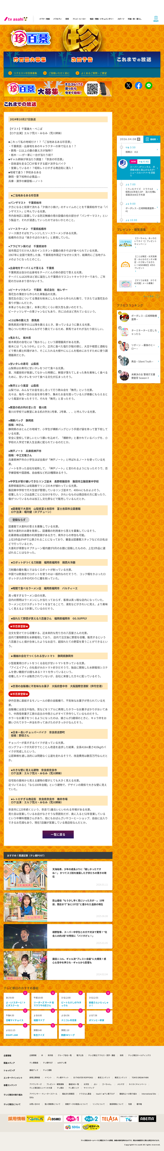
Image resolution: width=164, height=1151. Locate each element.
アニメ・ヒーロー (79, 18)
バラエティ (57, 18)
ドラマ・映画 (44, 18)
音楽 (67, 18)
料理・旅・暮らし (135, 18)
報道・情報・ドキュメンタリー (102, 18)
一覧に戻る (58, 834)
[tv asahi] (16, 19)
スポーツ (120, 18)
